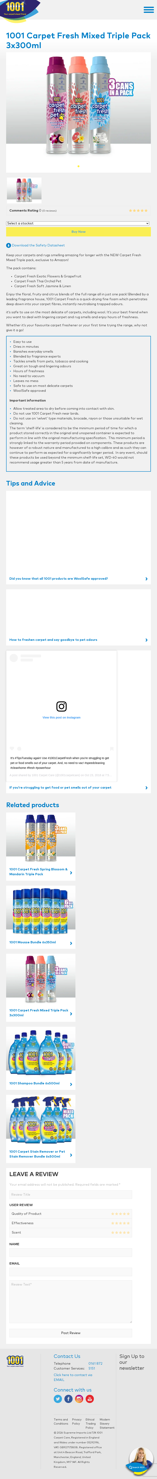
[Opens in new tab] (58, 1398)
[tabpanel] (78, 106)
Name (14, 1244)
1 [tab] (78, 166)
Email (14, 1263)
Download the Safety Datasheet (35, 245)
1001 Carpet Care (43, 775)
